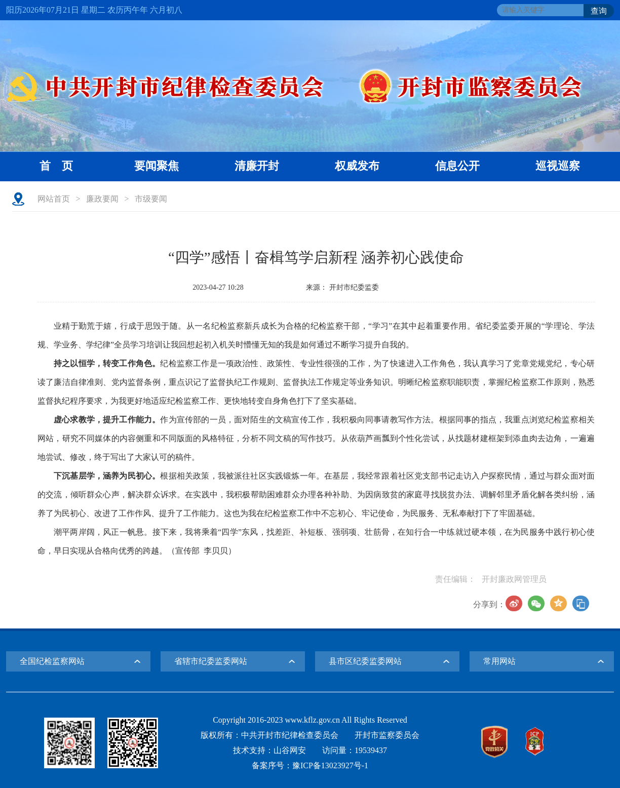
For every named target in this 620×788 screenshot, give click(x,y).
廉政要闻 (102, 198)
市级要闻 (151, 198)
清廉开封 (257, 166)
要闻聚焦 (156, 166)
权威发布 (357, 166)
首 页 (56, 166)
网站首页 (53, 198)
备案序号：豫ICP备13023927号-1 (310, 765)
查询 (599, 11)
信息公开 (457, 166)
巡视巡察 (557, 166)
